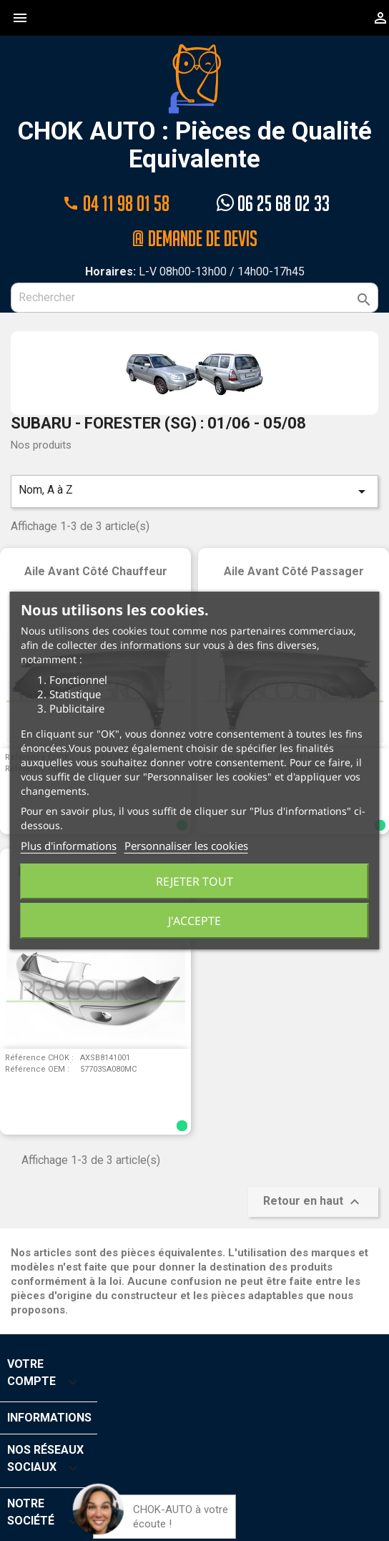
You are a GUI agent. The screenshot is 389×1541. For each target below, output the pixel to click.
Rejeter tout (194, 881)
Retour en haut (313, 1201)
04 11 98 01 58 (116, 203)
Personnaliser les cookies (186, 845)
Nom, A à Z (194, 490)
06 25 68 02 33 (273, 203)
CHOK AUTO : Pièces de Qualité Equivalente (195, 108)
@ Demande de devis (194, 237)
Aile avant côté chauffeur (95, 570)
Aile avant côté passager (294, 570)
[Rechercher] (194, 297)
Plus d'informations (69, 845)
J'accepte (194, 921)
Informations (49, 1417)
